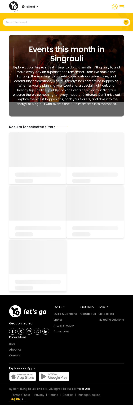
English (17, 399)
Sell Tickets (106, 314)
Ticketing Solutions (111, 320)
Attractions (61, 331)
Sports (58, 320)
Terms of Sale (20, 395)
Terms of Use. (81, 389)
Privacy (39, 395)
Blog (12, 344)
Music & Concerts (65, 314)
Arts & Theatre (64, 326)
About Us (15, 350)
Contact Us (88, 314)
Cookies (68, 395)
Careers (14, 355)
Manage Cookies (89, 395)
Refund (53, 395)
